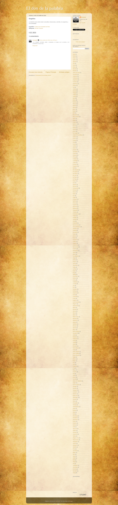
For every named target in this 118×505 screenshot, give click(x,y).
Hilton (74, 254)
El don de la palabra (44, 8)
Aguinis (74, 61)
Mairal (74, 307)
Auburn (74, 94)
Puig (74, 368)
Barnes (74, 105)
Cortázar (75, 164)
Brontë (74, 127)
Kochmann (75, 276)
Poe (74, 362)
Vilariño (74, 447)
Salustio (74, 388)
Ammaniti (75, 74)
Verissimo (75, 445)
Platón (74, 360)
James (74, 263)
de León (75, 175)
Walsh (74, 452)
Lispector (75, 292)
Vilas (74, 448)
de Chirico (75, 173)
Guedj (74, 237)
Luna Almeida (76, 302)
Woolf (74, 461)
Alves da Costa (76, 72)
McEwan (75, 324)
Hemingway (75, 246)
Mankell (74, 309)
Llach (74, 294)
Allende (74, 68)
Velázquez (75, 441)
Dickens (74, 184)
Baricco (74, 103)
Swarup (74, 425)
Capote (74, 140)
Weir (74, 454)
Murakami (75, 333)
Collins (74, 162)
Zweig (74, 472)
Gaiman (74, 219)
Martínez (75, 318)
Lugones (75, 300)
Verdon (74, 443)
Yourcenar (75, 467)
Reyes (74, 369)
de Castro (75, 171)
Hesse (74, 252)
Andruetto (75, 78)
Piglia (74, 357)
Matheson (75, 320)
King (74, 272)
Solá (74, 414)
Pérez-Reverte (76, 355)
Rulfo (74, 375)
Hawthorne (75, 245)
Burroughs (75, 133)
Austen (74, 96)
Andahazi (75, 76)
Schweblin (75, 403)
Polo (74, 364)
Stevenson (75, 419)
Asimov (74, 89)
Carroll (74, 144)
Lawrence (75, 281)
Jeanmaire (75, 265)
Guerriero (75, 239)
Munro (74, 329)
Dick (74, 182)
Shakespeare (76, 406)
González (75, 232)
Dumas (74, 191)
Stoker (74, 421)
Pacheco (75, 346)
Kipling (74, 274)
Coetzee (75, 158)
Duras (74, 193)
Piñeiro (74, 359)
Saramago (75, 397)
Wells (74, 456)
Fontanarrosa (76, 214)
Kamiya (74, 269)
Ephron (74, 201)
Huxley (74, 259)
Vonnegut (75, 450)
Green (74, 234)
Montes (74, 327)
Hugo (74, 258)
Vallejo (74, 436)
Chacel (74, 153)
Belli (74, 113)
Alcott (74, 65)
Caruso (74, 146)
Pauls (74, 349)
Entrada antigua (64, 72)
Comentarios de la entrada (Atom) (43, 75)
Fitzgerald (75, 210)
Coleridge (75, 160)
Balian (74, 100)
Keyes (74, 270)
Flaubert (75, 212)
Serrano (74, 404)
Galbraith (75, 223)
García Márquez (76, 226)
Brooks (74, 129)
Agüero (74, 59)
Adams (74, 57)
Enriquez (75, 199)
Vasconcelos (76, 439)
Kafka (74, 267)
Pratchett (75, 366)
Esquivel (75, 204)
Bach (74, 98)
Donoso (74, 186)
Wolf (74, 459)
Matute (74, 322)
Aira (74, 63)
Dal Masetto (75, 169)
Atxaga (74, 92)
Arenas (74, 85)
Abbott (74, 56)
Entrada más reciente (36, 72)
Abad (74, 54)
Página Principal (51, 72)
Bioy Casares (76, 116)
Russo (74, 377)
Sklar (74, 412)
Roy (74, 373)
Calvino (74, 136)
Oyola (74, 344)
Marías (74, 311)
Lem (74, 287)
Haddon (74, 243)
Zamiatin (75, 470)
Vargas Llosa (76, 437)
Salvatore (75, 390)
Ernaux (74, 202)
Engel (74, 197)
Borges (74, 122)
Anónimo (75, 81)
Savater (74, 399)
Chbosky (75, 155)
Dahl (74, 168)
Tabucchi (75, 428)
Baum (74, 109)
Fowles (74, 215)
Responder (35, 45)
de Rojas (75, 177)
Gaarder (75, 217)
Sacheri (74, 379)
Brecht (74, 125)
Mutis (74, 335)
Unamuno (75, 434)
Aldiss (74, 67)
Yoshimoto (75, 465)
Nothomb (75, 338)
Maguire (75, 303)
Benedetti (75, 114)
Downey (75, 190)
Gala (74, 221)
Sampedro (75, 391)
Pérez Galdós (76, 353)
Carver (74, 147)
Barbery (74, 101)
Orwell (74, 342)
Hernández (75, 250)
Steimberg (75, 415)
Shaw (74, 408)
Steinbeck (75, 417)
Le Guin (74, 283)
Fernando (35, 40)
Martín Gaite (75, 316)
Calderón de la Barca (77, 135)
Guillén (74, 241)
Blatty (74, 120)
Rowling (74, 371)
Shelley (74, 410)
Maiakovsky (75, 305)
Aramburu (75, 83)
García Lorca (76, 224)
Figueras (75, 208)
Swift (74, 426)
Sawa (74, 401)
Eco (74, 195)
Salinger (75, 386)
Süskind (74, 423)
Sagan (74, 382)
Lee (74, 285)
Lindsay (74, 291)
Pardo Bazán (76, 347)
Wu (73, 463)
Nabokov (75, 336)
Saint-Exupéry (76, 384)
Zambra (74, 469)
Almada (74, 70)
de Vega (75, 179)
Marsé (74, 313)
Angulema (75, 79)
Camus (74, 138)
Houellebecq (76, 256)
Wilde (74, 458)
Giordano (75, 228)
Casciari (75, 149)
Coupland (75, 166)
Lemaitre (75, 289)
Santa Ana (75, 395)
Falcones (75, 206)
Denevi (74, 180)
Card (74, 142)
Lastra (74, 280)
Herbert (74, 248)
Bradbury (75, 124)
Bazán (74, 111)
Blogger (71, 501)
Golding (74, 230)
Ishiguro (74, 261)
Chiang (74, 157)
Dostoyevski (75, 188)
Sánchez (75, 393)
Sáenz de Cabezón (77, 381)
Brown (74, 131)
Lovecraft (75, 296)
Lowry (74, 298)
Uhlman (74, 432)
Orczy (74, 340)
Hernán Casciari (39, 28)
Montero (75, 325)
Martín (74, 314)
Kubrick (74, 278)
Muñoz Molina (76, 331)
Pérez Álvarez (76, 351)
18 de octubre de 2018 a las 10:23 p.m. (48, 40)
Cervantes (75, 151)
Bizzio (74, 118)
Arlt (73, 87)
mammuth (57, 501)
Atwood (74, 90)
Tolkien (74, 430)
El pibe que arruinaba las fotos (42, 26)
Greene (74, 236)
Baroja (74, 107)
